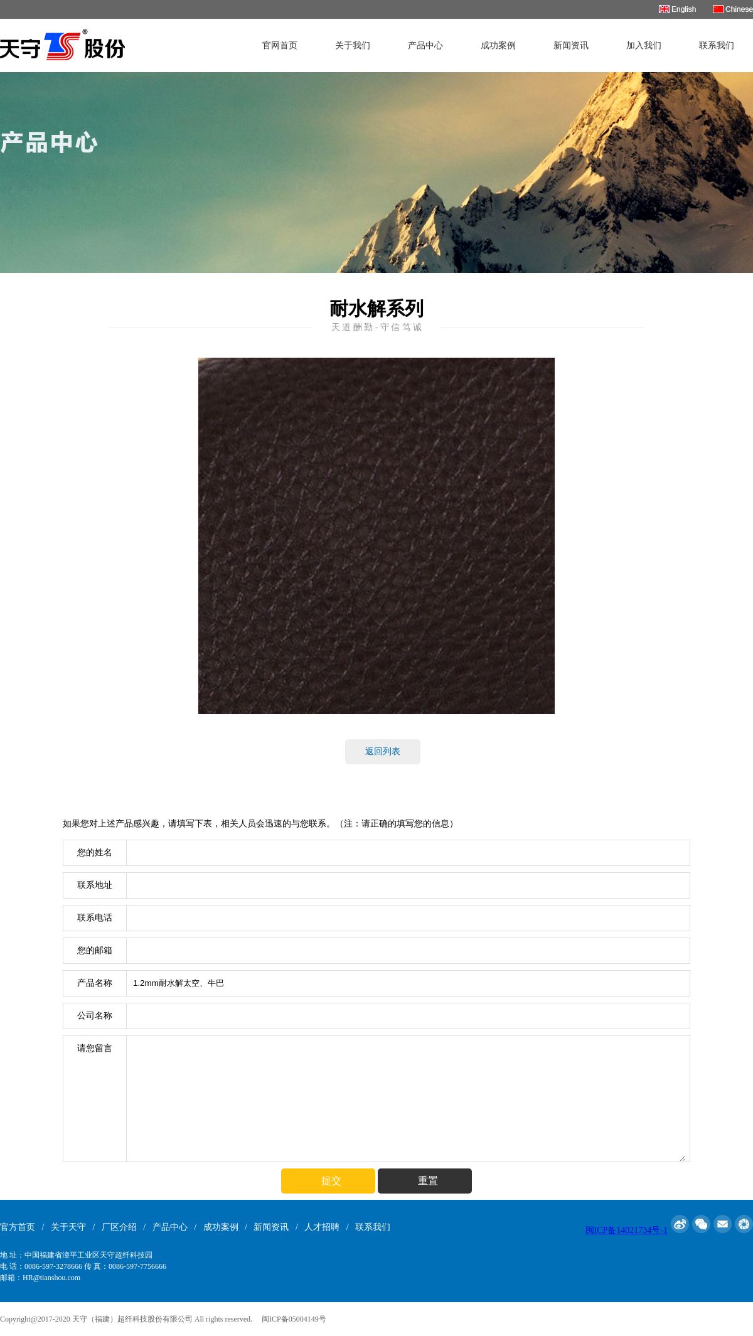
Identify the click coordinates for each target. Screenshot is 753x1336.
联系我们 (716, 45)
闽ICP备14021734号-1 (626, 1230)
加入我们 (643, 45)
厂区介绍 (119, 1227)
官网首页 (279, 45)
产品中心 (425, 45)
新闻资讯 (571, 45)
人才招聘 (321, 1227)
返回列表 (382, 751)
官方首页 (17, 1227)
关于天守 (68, 1227)
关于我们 (352, 45)
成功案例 (498, 45)
